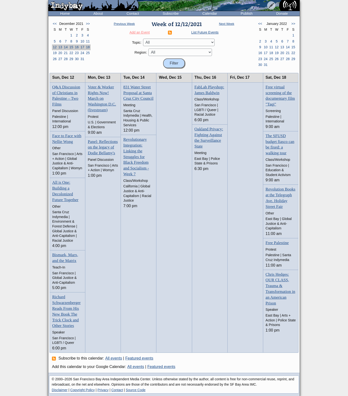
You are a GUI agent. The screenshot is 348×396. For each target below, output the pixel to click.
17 (82, 47)
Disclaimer (59, 390)
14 (66, 47)
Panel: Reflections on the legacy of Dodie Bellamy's (103, 147)
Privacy (103, 390)
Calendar (209, 13)
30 (77, 59)
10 (82, 41)
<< (55, 24)
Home (65, 13)
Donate (282, 13)
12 (55, 47)
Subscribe (171, 13)
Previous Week (124, 24)
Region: (141, 52)
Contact (132, 13)
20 (60, 53)
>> (88, 24)
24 (82, 53)
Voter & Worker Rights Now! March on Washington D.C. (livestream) (102, 98)
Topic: (136, 42)
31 (82, 59)
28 (66, 59)
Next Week (226, 24)
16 (77, 47)
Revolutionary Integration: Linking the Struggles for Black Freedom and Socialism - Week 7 (136, 156)
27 (60, 59)
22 (71, 53)
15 (71, 47)
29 (71, 59)
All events (113, 358)
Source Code (135, 390)
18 (88, 47)
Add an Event (140, 32)
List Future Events (205, 32)
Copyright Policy (82, 390)
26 (55, 59)
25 (88, 53)
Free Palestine (277, 242)
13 (60, 47)
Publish (247, 13)
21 (66, 53)
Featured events (139, 358)
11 (88, 41)
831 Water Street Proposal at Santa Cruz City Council (138, 93)
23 (77, 53)
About (98, 13)
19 (55, 53)
